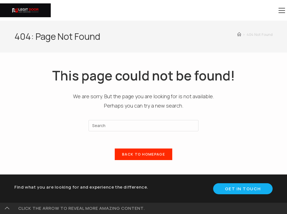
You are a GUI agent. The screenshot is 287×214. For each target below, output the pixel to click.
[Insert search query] (143, 125)
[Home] (239, 34)
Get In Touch (243, 189)
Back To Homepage (143, 154)
